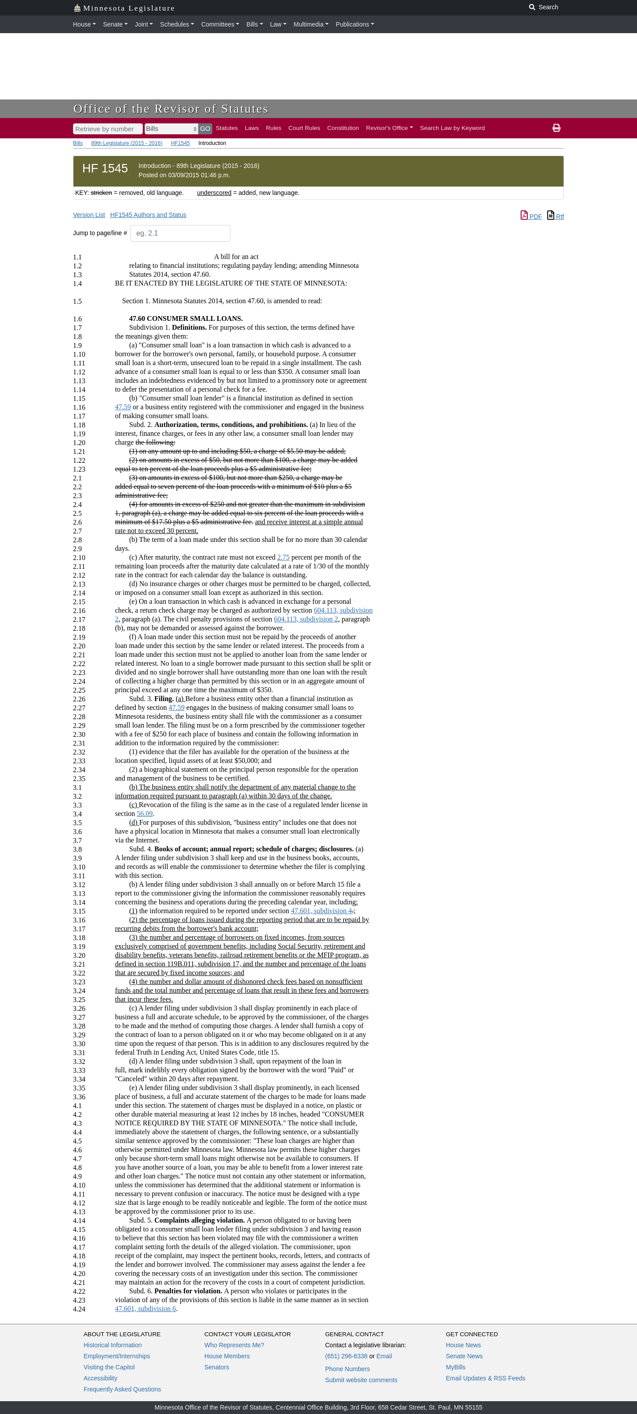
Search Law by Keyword (452, 128)
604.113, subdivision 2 (306, 619)
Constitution (343, 128)
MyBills (455, 1367)
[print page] (556, 128)
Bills (252, 24)
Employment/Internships (117, 1356)
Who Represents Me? (234, 1345)
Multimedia (309, 24)
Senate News (464, 1356)
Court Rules (304, 128)
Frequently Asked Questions (122, 1389)
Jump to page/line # (100, 232)
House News (463, 1345)
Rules (273, 128)
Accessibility (100, 1378)
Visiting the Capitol (109, 1367)
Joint (141, 24)
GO (205, 128)
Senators (216, 1367)
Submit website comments (361, 1380)
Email (384, 1356)
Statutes (227, 128)
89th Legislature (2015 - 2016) (126, 143)
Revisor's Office (387, 128)
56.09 (145, 813)
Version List (89, 214)
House (82, 24)
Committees (217, 24)
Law (276, 24)
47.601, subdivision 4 (321, 911)
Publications (352, 24)
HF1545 (180, 143)
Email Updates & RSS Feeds (486, 1378)
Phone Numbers (347, 1368)
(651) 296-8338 (346, 1356)
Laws (252, 128)
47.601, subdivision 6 (145, 1308)
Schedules (174, 24)
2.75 (283, 557)
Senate (113, 24)
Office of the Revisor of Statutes (171, 108)
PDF (531, 216)
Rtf (555, 216)
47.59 (123, 407)
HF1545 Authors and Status (148, 214)
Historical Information (113, 1345)
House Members (227, 1356)
